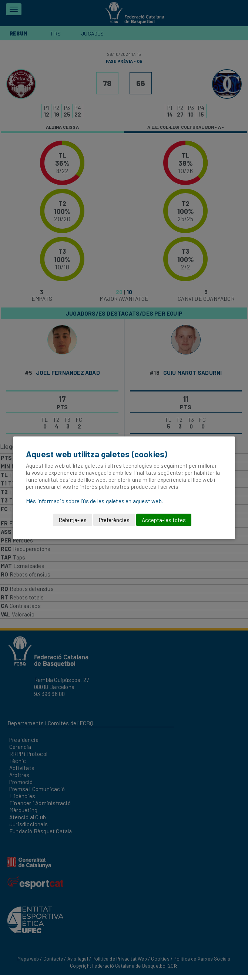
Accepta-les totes (164, 519)
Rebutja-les (72, 519)
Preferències (114, 519)
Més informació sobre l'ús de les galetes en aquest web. (94, 500)
